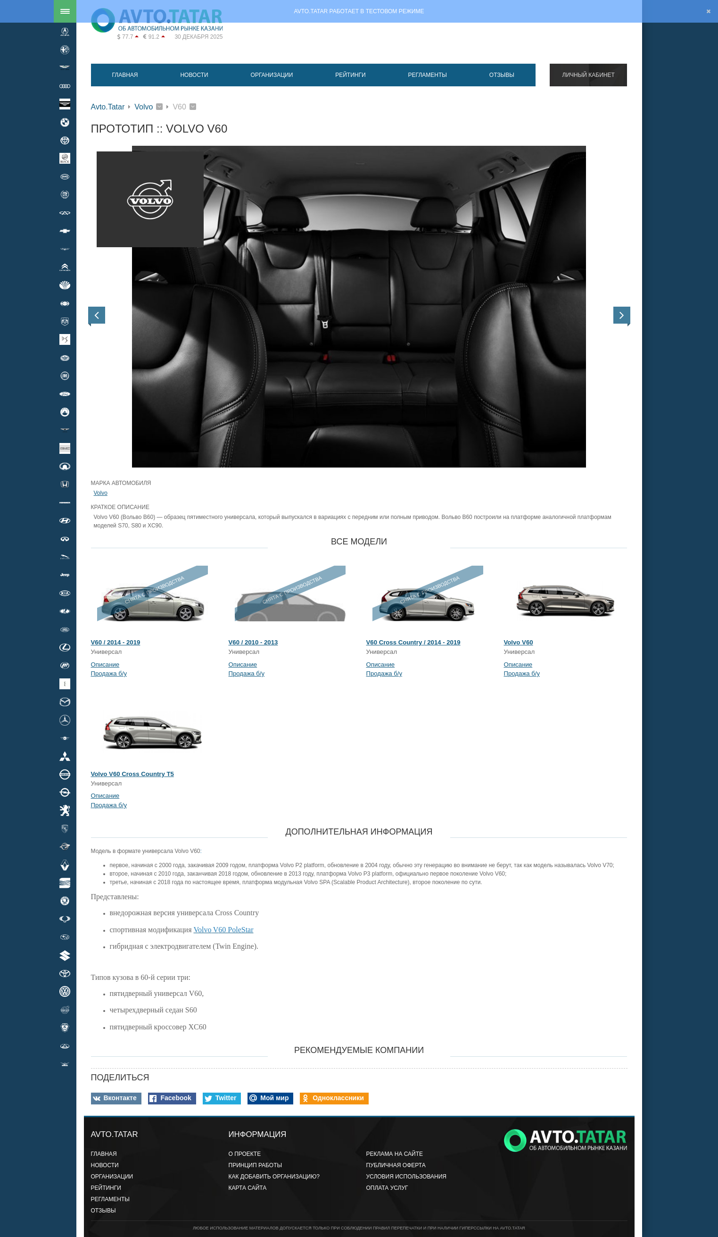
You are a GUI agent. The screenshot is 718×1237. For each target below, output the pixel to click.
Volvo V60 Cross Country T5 (132, 773)
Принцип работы (255, 1165)
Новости (194, 75)
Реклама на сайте (394, 1154)
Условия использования (406, 1176)
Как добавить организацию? (274, 1176)
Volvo (143, 107)
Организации (272, 75)
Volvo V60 (518, 642)
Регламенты (427, 75)
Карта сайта (248, 1188)
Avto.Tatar (108, 107)
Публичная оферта (396, 1165)
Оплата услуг (387, 1188)
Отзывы (501, 75)
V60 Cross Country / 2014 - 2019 (413, 642)
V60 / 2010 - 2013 (253, 642)
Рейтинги (350, 75)
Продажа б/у (109, 673)
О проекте (245, 1154)
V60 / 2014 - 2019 (115, 642)
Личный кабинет (588, 75)
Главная (125, 75)
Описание (105, 664)
